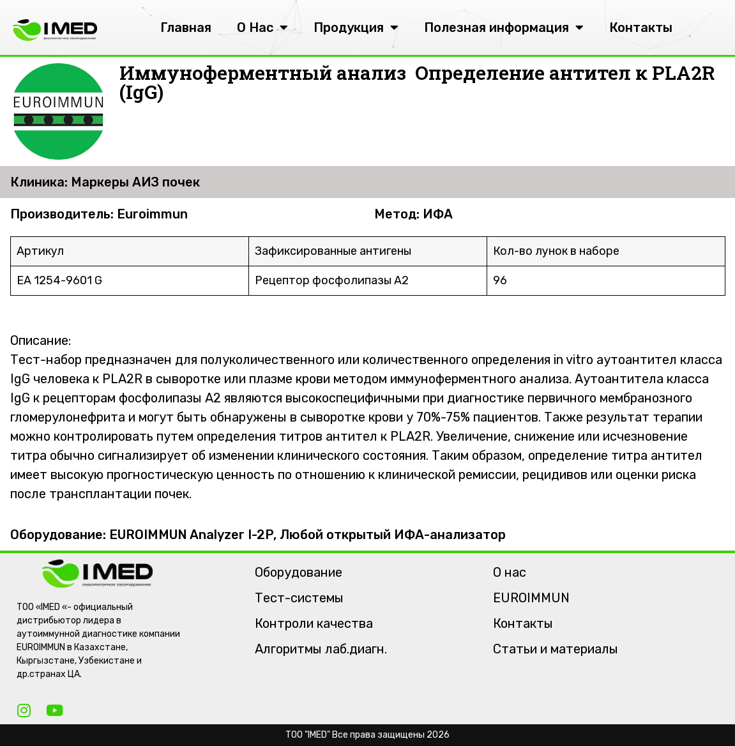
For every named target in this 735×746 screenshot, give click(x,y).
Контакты (640, 27)
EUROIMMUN (531, 597)
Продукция (356, 27)
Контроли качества (314, 623)
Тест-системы (299, 597)
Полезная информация (504, 27)
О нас (509, 572)
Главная (185, 27)
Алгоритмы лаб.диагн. (321, 649)
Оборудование (298, 572)
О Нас (262, 27)
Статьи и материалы (555, 649)
